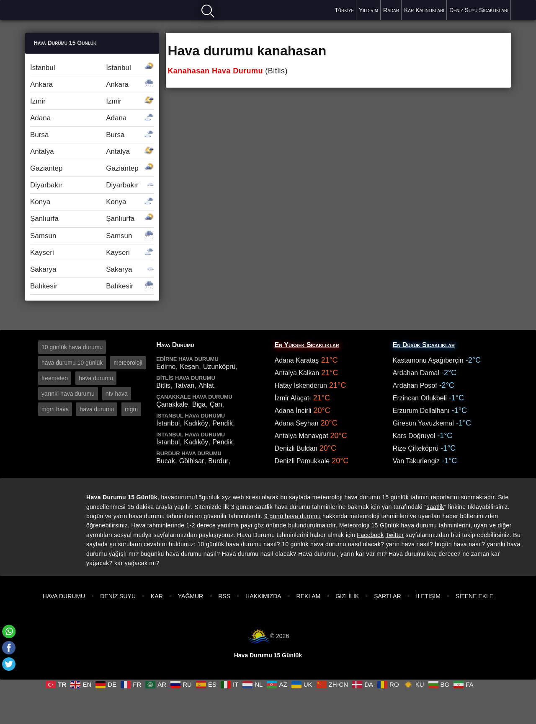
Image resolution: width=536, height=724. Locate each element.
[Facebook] (8, 647)
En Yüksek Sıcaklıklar (307, 344)
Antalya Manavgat (301, 435)
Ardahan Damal (416, 372)
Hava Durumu (64, 596)
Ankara (92, 84)
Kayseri (92, 252)
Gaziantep (92, 168)
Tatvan (184, 385)
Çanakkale (172, 404)
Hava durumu (55, 9)
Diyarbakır (92, 185)
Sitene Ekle (474, 596)
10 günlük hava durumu (72, 347)
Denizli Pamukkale (302, 461)
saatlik (435, 506)
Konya (92, 202)
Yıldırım (368, 10)
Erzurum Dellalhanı (421, 410)
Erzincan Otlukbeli (420, 398)
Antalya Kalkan (297, 372)
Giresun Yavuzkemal (423, 423)
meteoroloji (127, 362)
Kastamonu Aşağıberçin (428, 360)
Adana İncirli (293, 410)
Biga (199, 404)
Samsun (92, 236)
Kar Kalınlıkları (424, 10)
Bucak (165, 461)
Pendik (222, 423)
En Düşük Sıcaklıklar (424, 344)
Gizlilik (347, 596)
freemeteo (54, 378)
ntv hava (117, 393)
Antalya (92, 151)
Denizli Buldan (296, 448)
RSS (224, 596)
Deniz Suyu (118, 596)
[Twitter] (8, 664)
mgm (131, 409)
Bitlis (163, 385)
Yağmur (190, 596)
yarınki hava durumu (68, 393)
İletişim (428, 596)
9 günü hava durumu (292, 516)
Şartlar (387, 596)
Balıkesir (92, 286)
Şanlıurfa (92, 218)
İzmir (92, 101)
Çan (216, 404)
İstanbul (92, 68)
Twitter (395, 535)
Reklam (308, 596)
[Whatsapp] (8, 631)
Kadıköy (196, 423)
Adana (92, 118)
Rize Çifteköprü (415, 448)
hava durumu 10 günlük (72, 362)
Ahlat (206, 385)
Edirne (165, 366)
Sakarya (92, 269)
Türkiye (344, 10)
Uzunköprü (219, 366)
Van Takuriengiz (416, 461)
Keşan (189, 366)
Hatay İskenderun (301, 385)
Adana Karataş (297, 360)
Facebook (370, 535)
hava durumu (96, 378)
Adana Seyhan (297, 423)
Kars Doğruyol (414, 435)
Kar (157, 596)
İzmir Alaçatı (293, 398)
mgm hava (55, 409)
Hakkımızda (263, 596)
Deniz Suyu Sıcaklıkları (478, 10)
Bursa (92, 135)
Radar (391, 10)
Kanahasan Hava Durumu (215, 71)
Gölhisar (191, 461)
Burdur (218, 461)
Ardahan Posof (415, 385)
